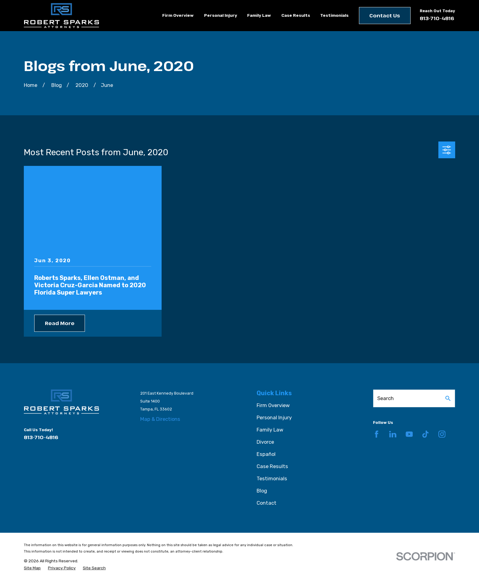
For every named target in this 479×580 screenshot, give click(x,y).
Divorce (265, 442)
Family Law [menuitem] (259, 15)
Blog (262, 491)
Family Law (270, 430)
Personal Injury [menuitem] (220, 15)
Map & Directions (160, 419)
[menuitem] (32, 568)
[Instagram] (441, 434)
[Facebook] (376, 434)
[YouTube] (409, 434)
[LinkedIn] (392, 434)
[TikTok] (425, 434)
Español (266, 454)
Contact (266, 503)
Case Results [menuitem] (295, 15)
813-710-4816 (437, 18)
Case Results (272, 466)
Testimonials (272, 478)
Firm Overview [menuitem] (178, 15)
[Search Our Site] (448, 398)
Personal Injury (274, 417)
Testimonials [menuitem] (334, 15)
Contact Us (384, 15)
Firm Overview (273, 405)
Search (385, 398)
